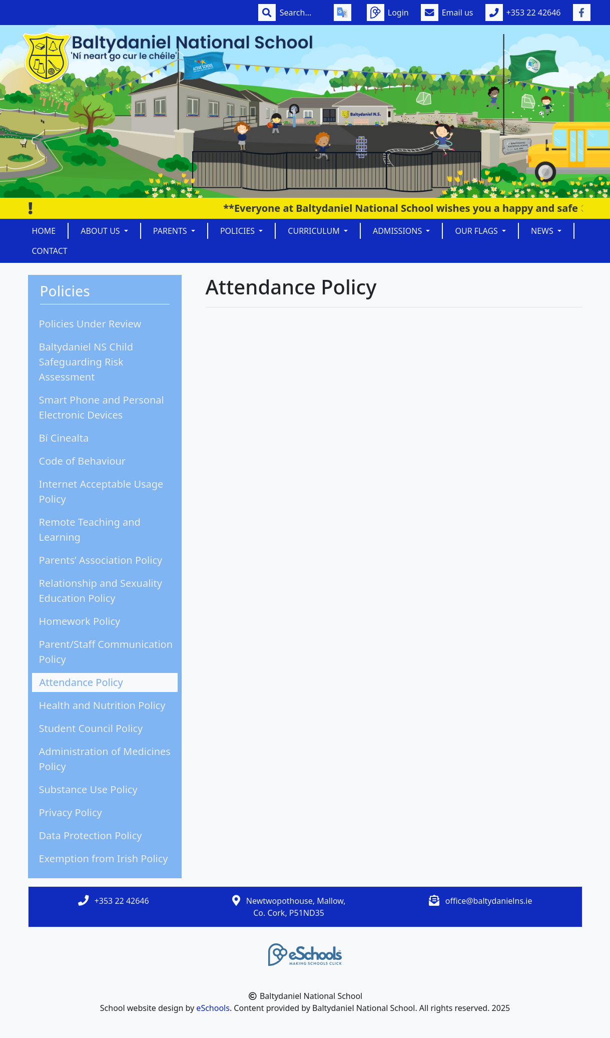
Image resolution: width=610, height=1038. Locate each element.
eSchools (213, 1007)
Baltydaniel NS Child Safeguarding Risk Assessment (86, 362)
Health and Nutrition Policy (102, 705)
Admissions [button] (398, 230)
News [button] (543, 230)
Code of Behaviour (82, 461)
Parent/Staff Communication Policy (106, 651)
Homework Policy (80, 621)
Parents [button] (171, 230)
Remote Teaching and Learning (90, 529)
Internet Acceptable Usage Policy (101, 491)
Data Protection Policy (90, 835)
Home (44, 230)
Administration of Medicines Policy (105, 759)
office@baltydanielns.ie (488, 900)
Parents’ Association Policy (101, 560)
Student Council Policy (91, 728)
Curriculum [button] (315, 230)
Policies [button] (238, 230)
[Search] (301, 12)
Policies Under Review (90, 323)
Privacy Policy (70, 812)
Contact (50, 250)
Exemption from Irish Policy (103, 858)
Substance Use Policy (88, 789)
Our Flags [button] (477, 230)
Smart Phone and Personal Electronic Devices (101, 407)
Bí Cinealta (64, 438)
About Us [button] (101, 230)
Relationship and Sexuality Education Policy (100, 590)
